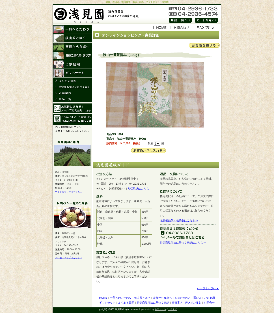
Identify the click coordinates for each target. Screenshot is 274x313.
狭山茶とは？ (142, 297)
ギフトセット (107, 302)
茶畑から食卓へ (162, 297)
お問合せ (209, 302)
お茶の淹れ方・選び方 (188, 297)
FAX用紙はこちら (138, 188)
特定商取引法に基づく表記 (153, 302)
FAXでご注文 (193, 302)
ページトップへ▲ (208, 288)
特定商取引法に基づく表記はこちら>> (183, 242)
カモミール (160, 309)
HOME (103, 297)
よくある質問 (126, 302)
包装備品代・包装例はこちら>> (179, 220)
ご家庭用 (209, 297)
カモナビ (172, 309)
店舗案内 (177, 302)
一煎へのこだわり (121, 297)
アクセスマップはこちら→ (68, 192)
